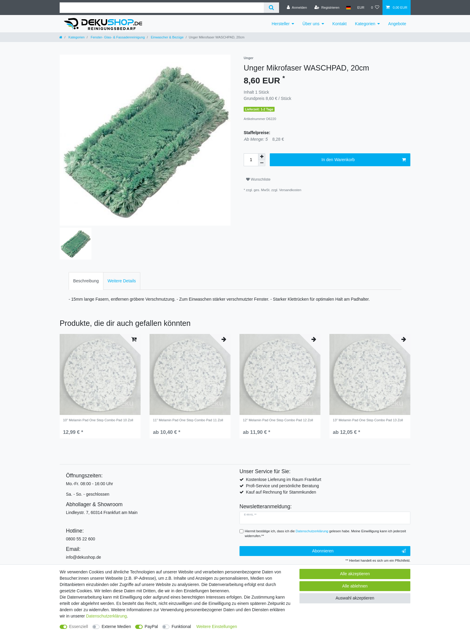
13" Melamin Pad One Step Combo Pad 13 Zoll (368, 420)
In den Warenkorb (364, 160)
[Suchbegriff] (162, 7)
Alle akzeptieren (355, 573)
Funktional (181, 626)
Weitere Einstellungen (216, 626)
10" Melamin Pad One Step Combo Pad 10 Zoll (98, 420)
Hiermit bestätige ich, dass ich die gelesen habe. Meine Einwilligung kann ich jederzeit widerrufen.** (325, 533)
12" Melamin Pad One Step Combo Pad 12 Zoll (278, 420)
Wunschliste (258, 179)
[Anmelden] (297, 7)
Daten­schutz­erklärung (106, 616)
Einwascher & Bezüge (167, 37)
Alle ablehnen (355, 586)
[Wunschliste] (375, 7)
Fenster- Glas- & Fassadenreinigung (117, 37)
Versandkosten (290, 190)
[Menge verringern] (261, 163)
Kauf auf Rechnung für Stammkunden (281, 492)
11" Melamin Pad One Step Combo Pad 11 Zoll (188, 420)
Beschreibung (86, 280)
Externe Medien (116, 626)
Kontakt (339, 23)
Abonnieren (359, 551)
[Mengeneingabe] (251, 159)
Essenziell (78, 626)
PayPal (151, 626)
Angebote (397, 23)
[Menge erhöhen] (261, 156)
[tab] (86, 281)
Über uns (311, 23)
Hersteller (281, 23)
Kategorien (365, 23)
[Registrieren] (327, 7)
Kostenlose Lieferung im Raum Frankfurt (283, 479)
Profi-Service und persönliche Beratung (282, 485)
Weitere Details (122, 280)
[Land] (348, 7)
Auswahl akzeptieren (354, 598)
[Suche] (271, 7)
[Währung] (361, 7)
